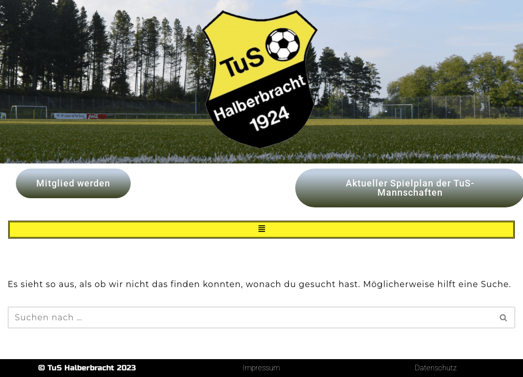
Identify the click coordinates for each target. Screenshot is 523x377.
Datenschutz (436, 367)
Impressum (261, 367)
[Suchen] (250, 317)
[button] (261, 229)
